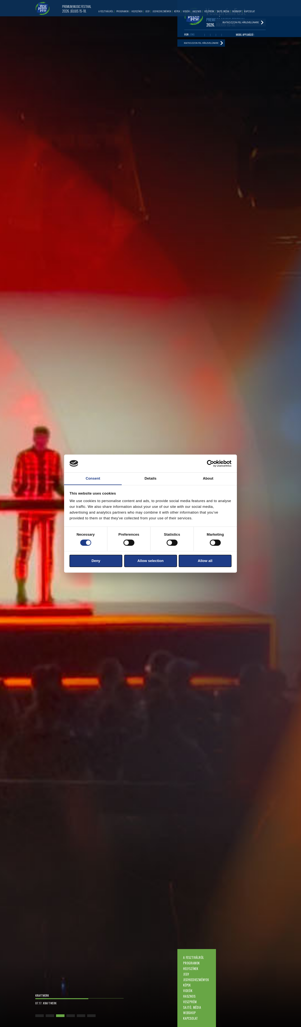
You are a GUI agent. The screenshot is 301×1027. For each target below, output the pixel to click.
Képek (187, 985)
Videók (188, 990)
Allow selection (150, 561)
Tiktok (224, 35)
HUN (186, 34)
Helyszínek (190, 968)
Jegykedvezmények (196, 979)
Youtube (207, 35)
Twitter (213, 35)
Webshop (189, 1012)
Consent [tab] (93, 478)
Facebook (202, 35)
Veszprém (190, 1002)
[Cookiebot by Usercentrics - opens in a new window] (215, 463)
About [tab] (208, 478)
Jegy (186, 974)
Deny (96, 561)
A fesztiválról (193, 957)
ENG (192, 34)
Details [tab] (150, 478)
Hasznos (189, 996)
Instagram (219, 35)
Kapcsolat (190, 1018)
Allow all (205, 561)
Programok (191, 963)
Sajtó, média (192, 1007)
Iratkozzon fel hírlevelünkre (202, 43)
